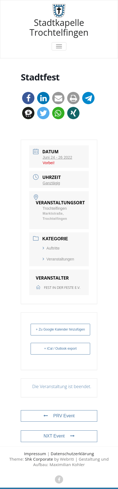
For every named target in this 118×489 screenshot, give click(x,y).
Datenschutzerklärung (72, 453)
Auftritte (51, 248)
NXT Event (58, 436)
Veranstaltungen (58, 259)
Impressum (35, 453)
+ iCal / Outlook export (60, 348)
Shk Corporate (39, 459)
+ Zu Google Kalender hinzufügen (60, 329)
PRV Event (59, 415)
